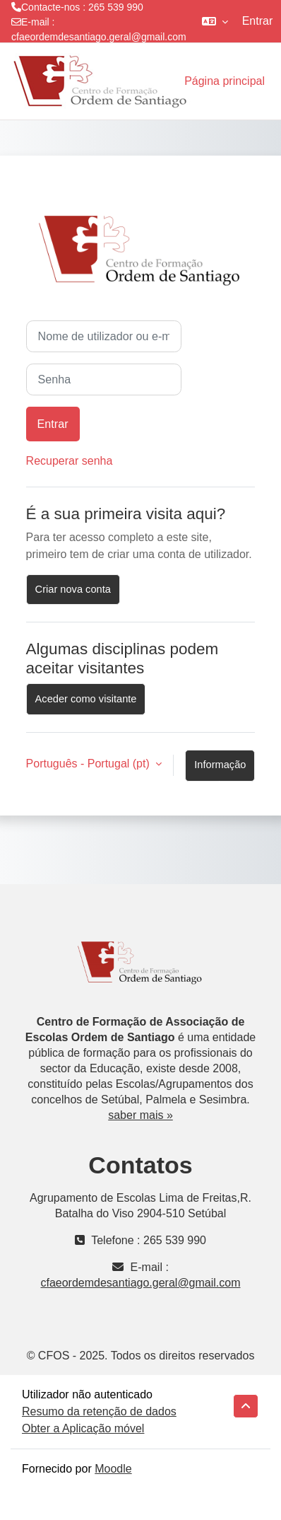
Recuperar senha (69, 461)
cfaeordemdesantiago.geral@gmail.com (98, 36)
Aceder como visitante (86, 698)
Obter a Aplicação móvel (83, 1428)
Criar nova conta (73, 589)
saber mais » (140, 1115)
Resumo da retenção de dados (99, 1411)
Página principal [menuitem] (224, 81)
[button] (215, 21)
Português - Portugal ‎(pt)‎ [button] (89, 764)
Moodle (113, 1469)
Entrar (257, 21)
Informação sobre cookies (220, 770)
